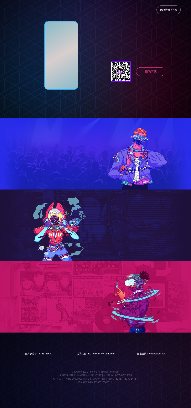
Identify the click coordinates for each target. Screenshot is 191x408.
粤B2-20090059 (74, 379)
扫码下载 (151, 71)
